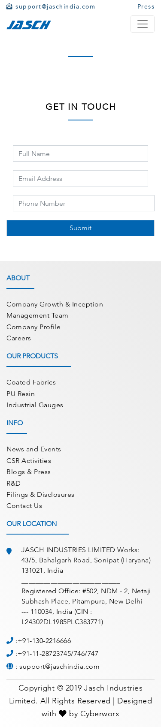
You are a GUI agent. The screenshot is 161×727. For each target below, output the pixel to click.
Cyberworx (100, 713)
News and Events (33, 449)
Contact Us (24, 506)
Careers (18, 338)
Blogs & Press (28, 472)
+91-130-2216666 (44, 641)
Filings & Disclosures (40, 494)
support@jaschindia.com (50, 6)
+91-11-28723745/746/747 (58, 653)
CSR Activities (28, 461)
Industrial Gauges (35, 405)
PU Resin (20, 394)
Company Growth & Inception (54, 304)
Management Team (37, 315)
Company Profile (33, 327)
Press (146, 6)
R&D (13, 483)
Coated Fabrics (31, 382)
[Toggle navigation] (143, 24)
